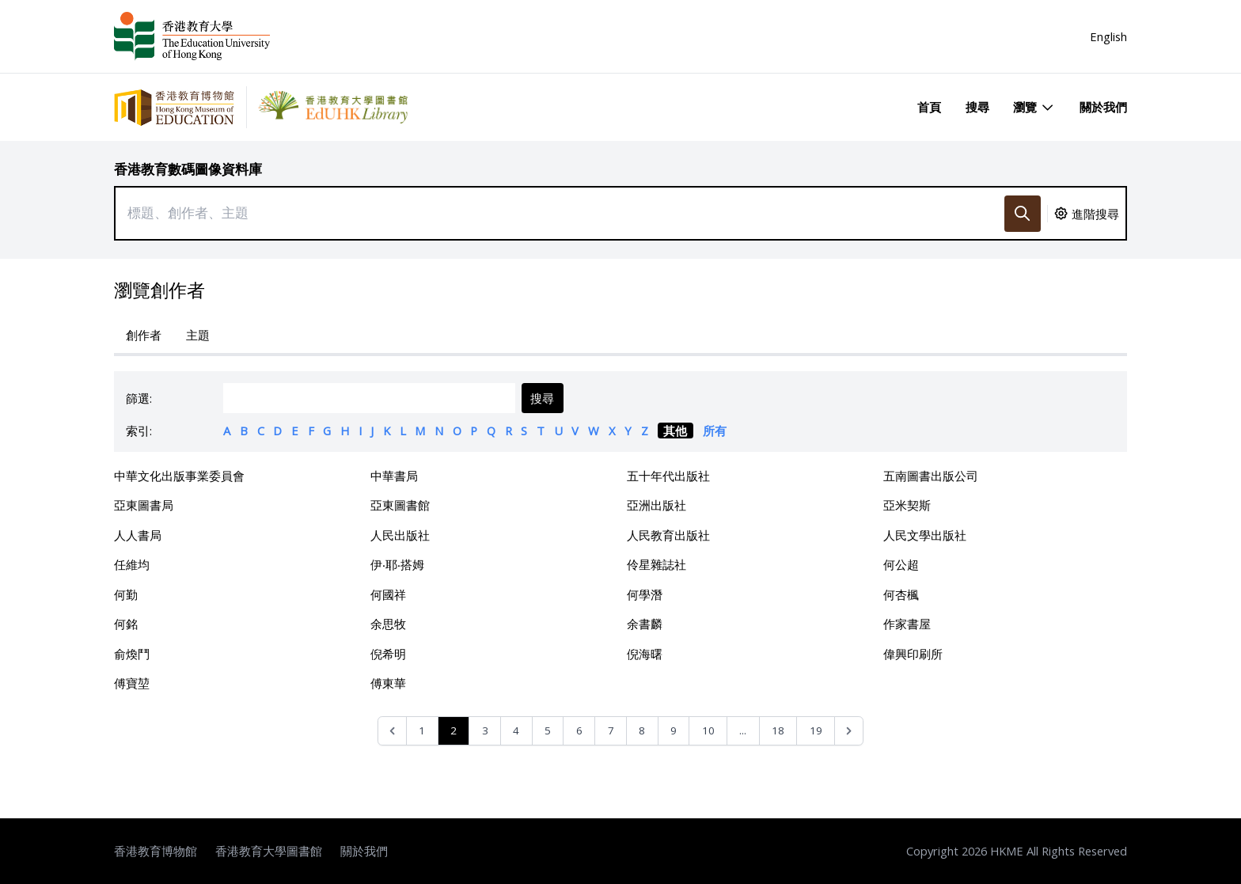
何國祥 (388, 594)
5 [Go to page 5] (548, 730)
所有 (715, 430)
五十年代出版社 (668, 476)
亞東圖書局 (143, 505)
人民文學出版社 (924, 535)
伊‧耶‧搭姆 (397, 564)
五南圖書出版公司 (930, 476)
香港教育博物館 (155, 851)
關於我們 (1103, 107)
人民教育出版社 (668, 535)
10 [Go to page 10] (708, 730)
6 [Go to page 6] (579, 730)
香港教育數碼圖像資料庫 (188, 169)
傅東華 (388, 683)
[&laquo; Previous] (392, 731)
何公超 (901, 564)
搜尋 (977, 107)
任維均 (132, 564)
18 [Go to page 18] (778, 730)
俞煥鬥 (132, 654)
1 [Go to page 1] (422, 730)
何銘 (126, 624)
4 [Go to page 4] (516, 730)
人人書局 (137, 535)
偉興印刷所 (913, 654)
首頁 (929, 107)
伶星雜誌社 (656, 564)
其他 (675, 430)
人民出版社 (400, 535)
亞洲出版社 (656, 505)
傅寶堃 (132, 683)
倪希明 (388, 654)
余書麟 (644, 624)
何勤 (126, 594)
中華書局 (394, 476)
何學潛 (644, 594)
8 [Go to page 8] (642, 730)
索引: (139, 430)
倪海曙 (644, 654)
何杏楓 (901, 594)
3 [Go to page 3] (485, 730)
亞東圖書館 (400, 505)
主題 (198, 335)
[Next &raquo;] (848, 731)
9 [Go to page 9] (673, 730)
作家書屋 (907, 624)
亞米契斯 (907, 505)
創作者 (143, 335)
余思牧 (388, 624)
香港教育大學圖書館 (268, 851)
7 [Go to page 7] (611, 730)
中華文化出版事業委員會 (179, 476)
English (1108, 36)
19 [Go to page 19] (816, 730)
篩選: (139, 398)
